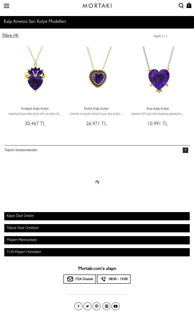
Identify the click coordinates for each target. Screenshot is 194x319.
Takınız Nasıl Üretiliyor (23, 228)
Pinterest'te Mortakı (96, 306)
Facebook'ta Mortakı (78, 306)
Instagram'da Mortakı (107, 306)
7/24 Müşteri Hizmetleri (24, 252)
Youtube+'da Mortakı (116, 306)
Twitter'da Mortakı (87, 306)
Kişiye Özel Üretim (20, 216)
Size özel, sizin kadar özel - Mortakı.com (97, 5)
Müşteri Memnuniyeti (22, 240)
